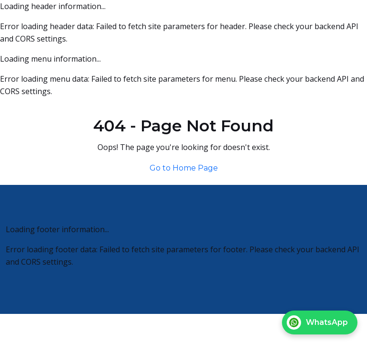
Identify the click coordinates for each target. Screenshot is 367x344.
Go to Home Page (184, 167)
